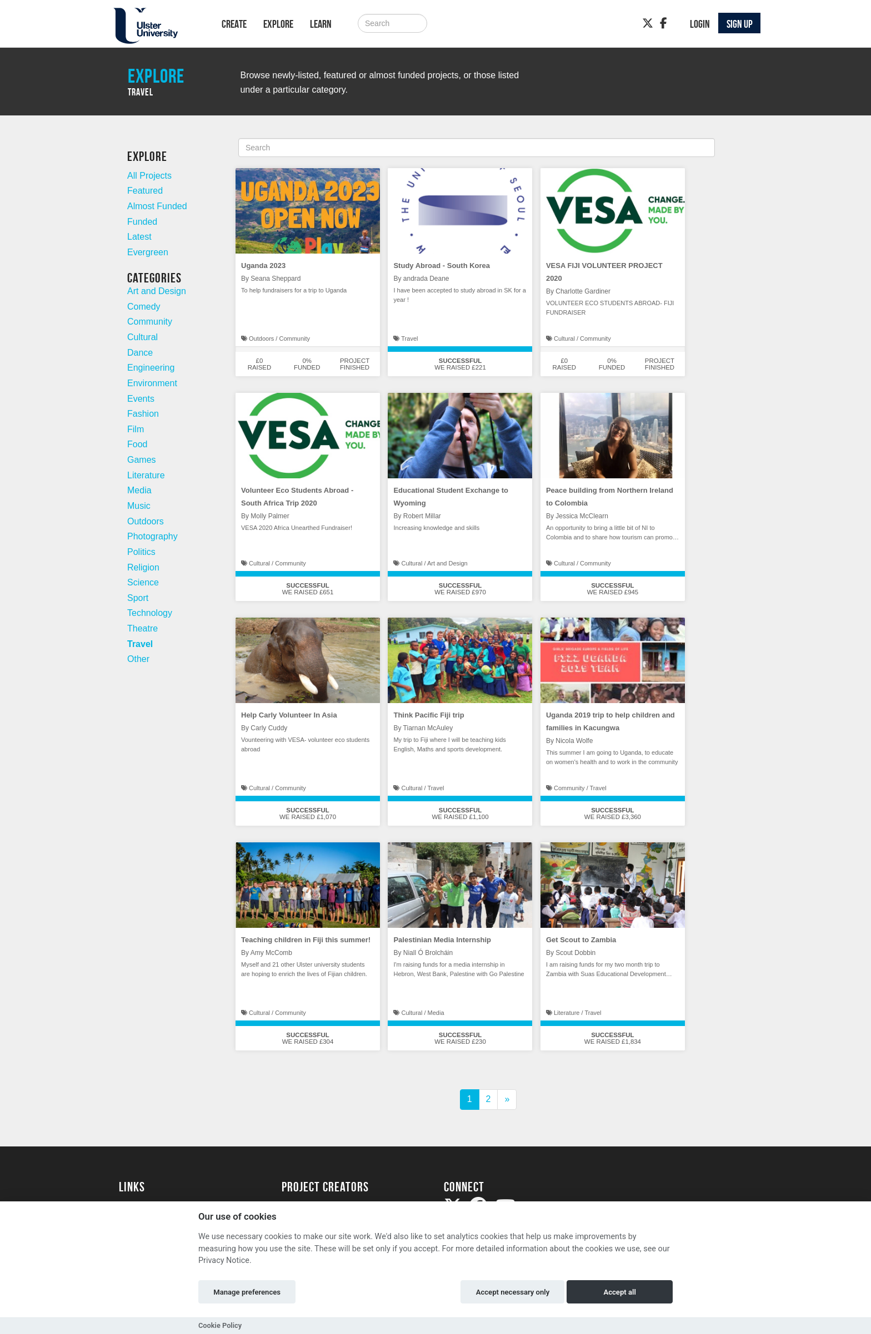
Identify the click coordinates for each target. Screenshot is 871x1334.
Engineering (150, 367)
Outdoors (145, 521)
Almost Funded (157, 206)
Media (139, 490)
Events (140, 398)
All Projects (149, 175)
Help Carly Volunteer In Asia (289, 715)
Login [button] (700, 24)
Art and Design (156, 291)
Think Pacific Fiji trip (428, 715)
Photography (152, 536)
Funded (142, 221)
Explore (278, 24)
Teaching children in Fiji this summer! (306, 940)
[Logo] (156, 26)
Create (234, 24)
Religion (143, 567)
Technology (149, 613)
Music (139, 506)
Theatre (142, 628)
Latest (139, 236)
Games (141, 459)
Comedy (144, 306)
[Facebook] (663, 23)
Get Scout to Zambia (581, 940)
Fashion (143, 413)
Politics (141, 552)
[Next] (507, 1099)
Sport (137, 598)
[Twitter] (648, 23)
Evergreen (147, 252)
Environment (152, 383)
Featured (145, 190)
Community (149, 321)
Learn (321, 24)
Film (135, 429)
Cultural (142, 337)
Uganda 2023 (263, 265)
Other (138, 659)
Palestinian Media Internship (442, 940)
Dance (140, 352)
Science (143, 582)
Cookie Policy (220, 1325)
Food (137, 444)
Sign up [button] (740, 24)
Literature (146, 475)
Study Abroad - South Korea (441, 265)
